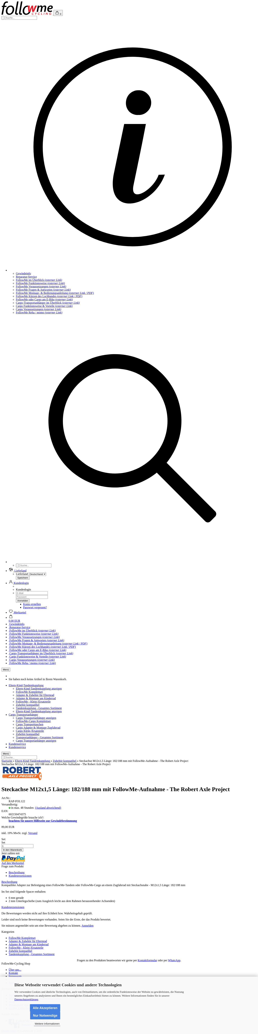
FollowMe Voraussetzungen (41, 286)
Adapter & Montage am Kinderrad (36, 698)
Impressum (15, 976)
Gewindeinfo (23, 273)
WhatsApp (174, 960)
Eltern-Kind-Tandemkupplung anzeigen (39, 688)
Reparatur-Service (26, 276)
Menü (6, 669)
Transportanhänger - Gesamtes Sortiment (39, 737)
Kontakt (13, 973)
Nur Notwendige (45, 1015)
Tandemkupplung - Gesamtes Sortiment (39, 708)
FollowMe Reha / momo (39, 312)
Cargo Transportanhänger (23, 714)
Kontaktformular (147, 960)
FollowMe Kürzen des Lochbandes (49, 296)
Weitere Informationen (47, 1023)
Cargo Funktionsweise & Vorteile (44, 306)
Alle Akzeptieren (45, 1008)
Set (3, 842)
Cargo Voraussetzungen (38, 309)
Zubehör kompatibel (27, 704)
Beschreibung (17, 872)
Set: (3, 839)
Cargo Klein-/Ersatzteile (30, 730)
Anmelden (87, 925)
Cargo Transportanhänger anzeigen (36, 717)
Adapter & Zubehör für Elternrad (35, 695)
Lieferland (22, 573)
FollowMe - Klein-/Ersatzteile (33, 701)
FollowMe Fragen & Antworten (43, 289)
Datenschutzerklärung (26, 999)
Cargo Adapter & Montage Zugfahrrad (38, 727)
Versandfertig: (9, 804)
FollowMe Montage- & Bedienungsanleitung (55, 293)
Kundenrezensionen (20, 875)
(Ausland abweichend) (48, 807)
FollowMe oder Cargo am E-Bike (44, 299)
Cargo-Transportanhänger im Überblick (48, 302)
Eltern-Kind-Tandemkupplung (26, 685)
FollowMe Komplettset (29, 691)
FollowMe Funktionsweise (40, 283)
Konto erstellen (32, 604)
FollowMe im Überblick (39, 280)
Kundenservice (17, 743)
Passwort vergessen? (35, 607)
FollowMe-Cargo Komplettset (33, 721)
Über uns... (15, 969)
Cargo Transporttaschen (29, 724)
